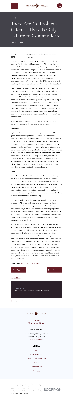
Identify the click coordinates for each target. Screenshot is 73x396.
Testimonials (36, 367)
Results (36, 363)
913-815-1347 (36, 322)
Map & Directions (36, 339)
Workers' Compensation (31, 263)
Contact (36, 371)
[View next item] (21, 300)
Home (36, 350)
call (31, 256)
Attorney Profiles (36, 354)
